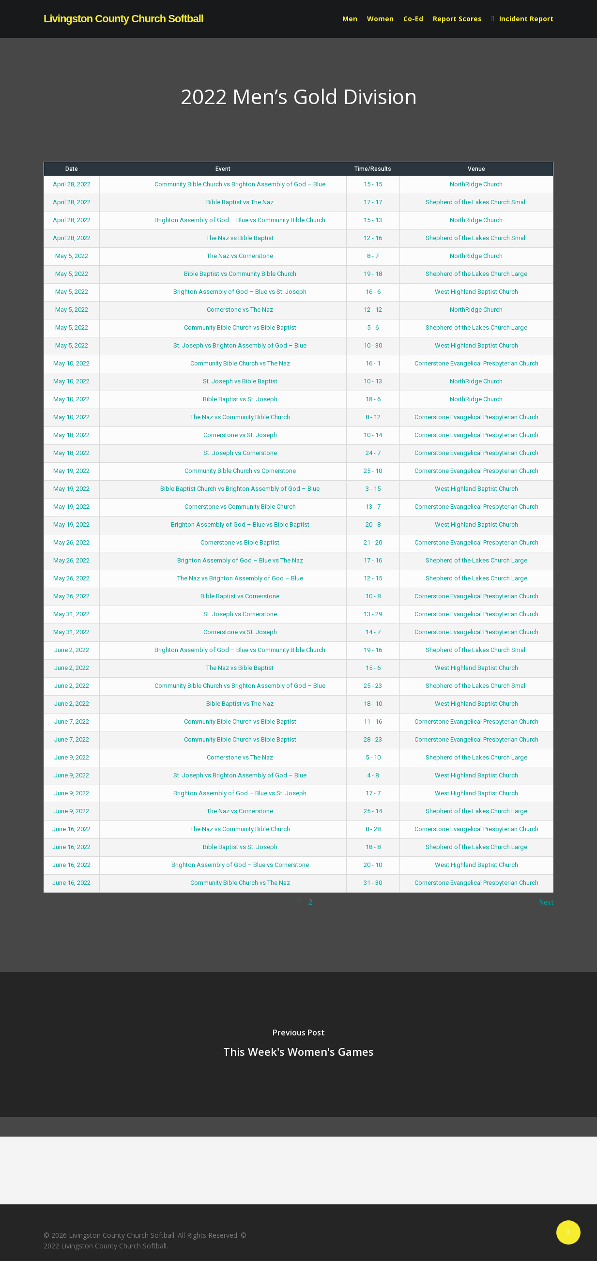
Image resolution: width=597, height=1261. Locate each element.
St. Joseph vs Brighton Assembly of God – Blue (222, 345)
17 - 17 (373, 202)
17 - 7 (373, 793)
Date (71, 169)
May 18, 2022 (71, 435)
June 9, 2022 (71, 757)
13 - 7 (373, 506)
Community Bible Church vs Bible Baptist (223, 327)
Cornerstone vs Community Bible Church (223, 506)
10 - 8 (373, 596)
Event (222, 169)
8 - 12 (373, 417)
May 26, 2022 (71, 542)
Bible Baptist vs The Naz (223, 202)
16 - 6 (373, 291)
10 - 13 (373, 381)
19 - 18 (373, 273)
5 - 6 (373, 327)
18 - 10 (373, 703)
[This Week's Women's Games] (298, 1044)
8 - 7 (373, 255)
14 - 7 (373, 632)
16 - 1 (373, 363)
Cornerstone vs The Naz (222, 309)
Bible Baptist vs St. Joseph (222, 399)
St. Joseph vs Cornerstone (223, 452)
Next (546, 902)
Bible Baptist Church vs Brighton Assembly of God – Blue (223, 488)
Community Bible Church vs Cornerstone (223, 470)
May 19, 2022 (71, 470)
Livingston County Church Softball (123, 19)
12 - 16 (373, 238)
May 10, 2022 (71, 363)
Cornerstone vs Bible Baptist (222, 542)
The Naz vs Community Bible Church (223, 417)
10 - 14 (373, 435)
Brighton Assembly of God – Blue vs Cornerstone (223, 864)
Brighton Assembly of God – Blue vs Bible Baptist (223, 524)
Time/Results (372, 169)
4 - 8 (373, 775)
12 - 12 (373, 309)
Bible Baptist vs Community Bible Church (223, 273)
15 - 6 (373, 667)
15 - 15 (373, 184)
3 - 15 (373, 488)
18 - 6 (373, 399)
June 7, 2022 (71, 721)
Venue (476, 169)
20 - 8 (373, 524)
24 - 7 (373, 452)
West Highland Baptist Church (476, 291)
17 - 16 (373, 560)
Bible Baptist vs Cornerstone (222, 596)
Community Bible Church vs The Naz (223, 363)
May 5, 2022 (71, 255)
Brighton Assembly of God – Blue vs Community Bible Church (222, 220)
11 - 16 (373, 721)
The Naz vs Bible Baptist (223, 238)
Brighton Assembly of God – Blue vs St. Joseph (222, 291)
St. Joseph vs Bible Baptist (222, 381)
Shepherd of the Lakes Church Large (476, 273)
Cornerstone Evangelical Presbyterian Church (476, 363)
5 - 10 (373, 757)
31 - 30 (373, 882)
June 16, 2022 (71, 829)
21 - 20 (373, 542)
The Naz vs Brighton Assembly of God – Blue (223, 578)
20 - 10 (373, 864)
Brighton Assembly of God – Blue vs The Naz (223, 560)
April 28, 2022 (72, 184)
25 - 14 (373, 811)
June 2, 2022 (71, 649)
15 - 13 (373, 220)
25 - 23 (373, 685)
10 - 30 (373, 345)
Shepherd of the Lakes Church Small (476, 202)
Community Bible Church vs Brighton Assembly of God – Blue (222, 184)
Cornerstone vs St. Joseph (223, 435)
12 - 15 (373, 578)
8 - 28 (373, 829)
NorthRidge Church (476, 184)
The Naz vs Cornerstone (222, 255)
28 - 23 (373, 739)
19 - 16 (373, 649)
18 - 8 (373, 847)
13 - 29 (373, 614)
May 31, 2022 (71, 614)
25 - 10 (373, 470)
